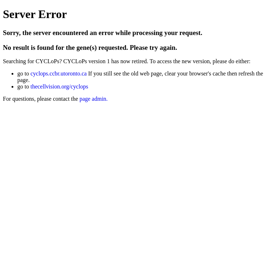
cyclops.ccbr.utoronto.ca (58, 73)
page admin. (93, 99)
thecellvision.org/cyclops (59, 86)
